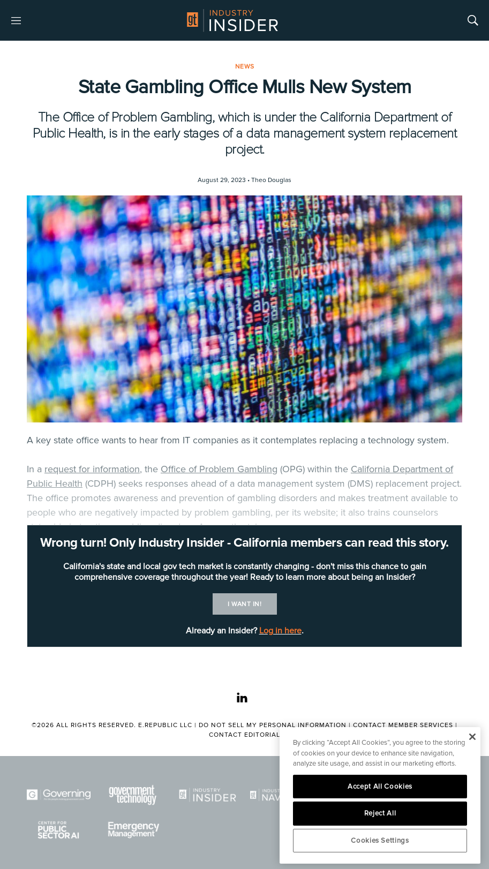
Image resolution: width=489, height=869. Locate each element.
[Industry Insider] (207, 795)
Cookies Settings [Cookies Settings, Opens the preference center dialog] (380, 840)
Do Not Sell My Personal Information (273, 725)
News (244, 67)
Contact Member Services (403, 725)
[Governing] (59, 795)
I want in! (244, 604)
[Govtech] (133, 795)
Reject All (380, 813)
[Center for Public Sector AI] (59, 830)
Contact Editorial (244, 735)
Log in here (280, 630)
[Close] (472, 736)
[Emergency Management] (133, 830)
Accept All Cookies (380, 786)
